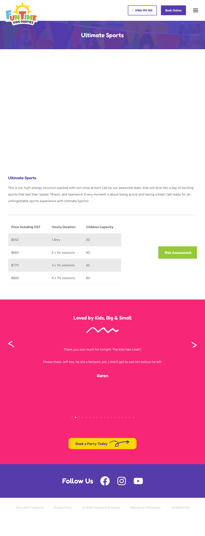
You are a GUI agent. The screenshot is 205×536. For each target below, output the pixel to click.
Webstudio (153, 507)
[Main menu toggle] (195, 10)
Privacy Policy (63, 507)
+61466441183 (180, 507)
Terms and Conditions (29, 507)
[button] (142, 10)
